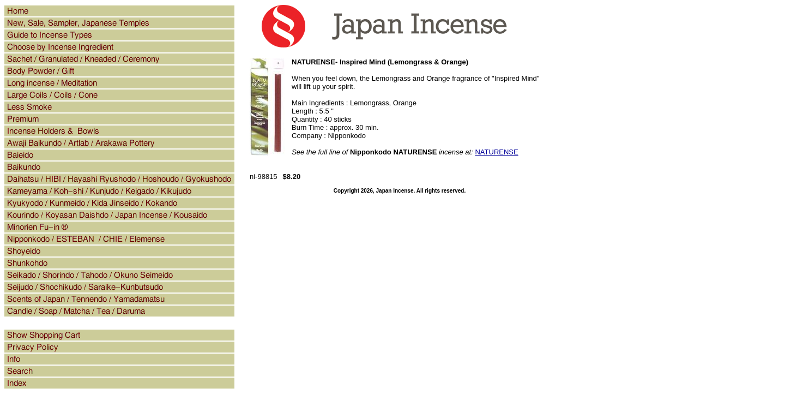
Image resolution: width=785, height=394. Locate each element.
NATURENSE (496, 152)
